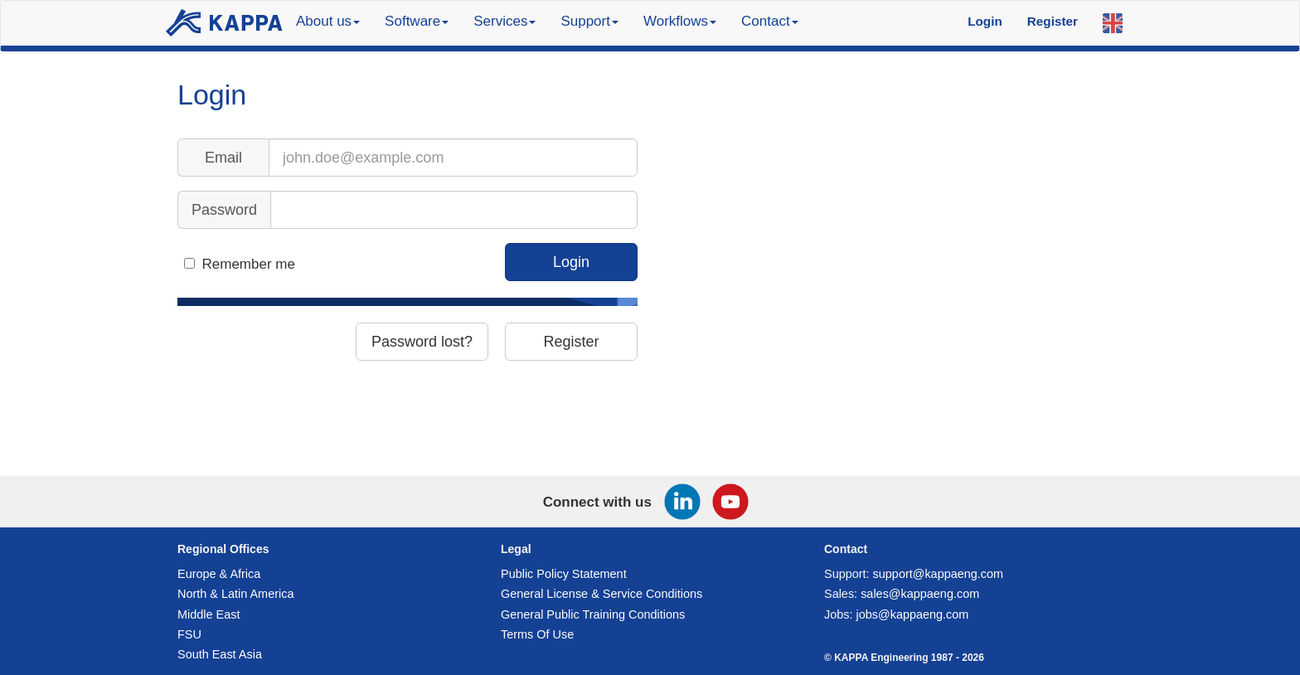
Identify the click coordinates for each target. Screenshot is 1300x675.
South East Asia (219, 654)
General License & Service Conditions (601, 593)
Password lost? (422, 341)
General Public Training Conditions (593, 614)
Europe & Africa (218, 573)
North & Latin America (235, 593)
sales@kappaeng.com (920, 593)
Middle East (208, 614)
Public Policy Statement (564, 573)
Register (571, 341)
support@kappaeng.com (938, 573)
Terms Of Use (537, 634)
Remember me (248, 264)
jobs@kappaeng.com (912, 614)
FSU (189, 634)
